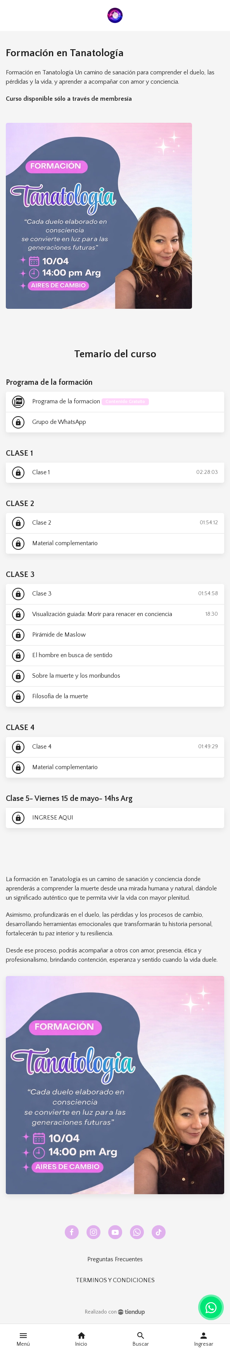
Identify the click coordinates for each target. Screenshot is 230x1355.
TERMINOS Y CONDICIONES (115, 1280)
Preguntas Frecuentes (115, 1259)
